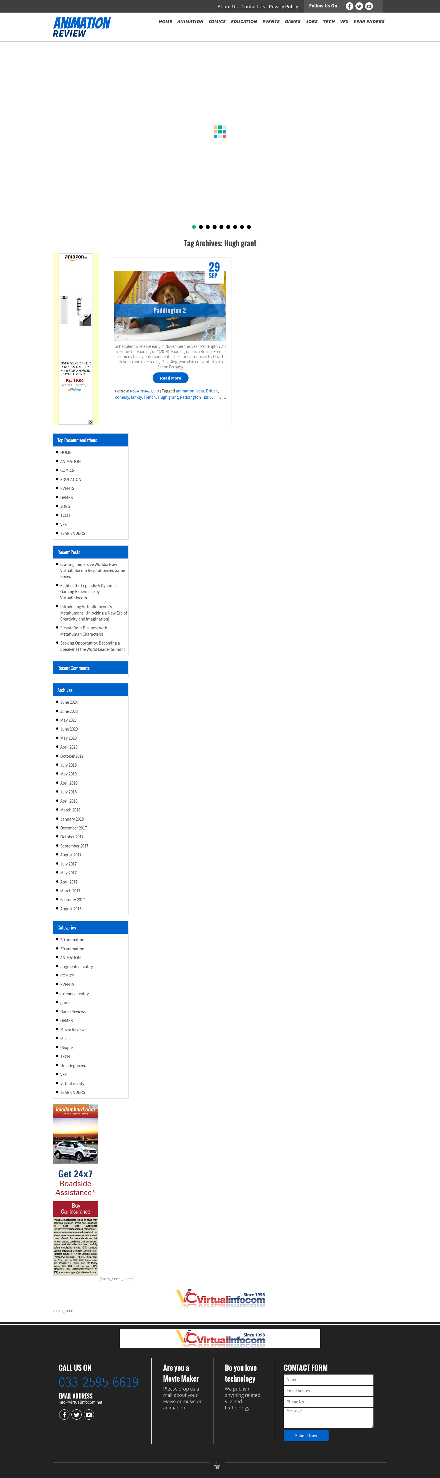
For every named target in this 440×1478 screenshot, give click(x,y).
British (212, 391)
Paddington (190, 397)
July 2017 (68, 864)
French (150, 397)
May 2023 (68, 720)
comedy (122, 397)
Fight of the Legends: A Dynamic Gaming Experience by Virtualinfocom (88, 592)
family (136, 397)
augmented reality (76, 966)
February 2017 (72, 899)
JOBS (65, 506)
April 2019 (68, 783)
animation (185, 391)
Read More (170, 378)
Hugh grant (168, 397)
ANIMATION (70, 461)
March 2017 (70, 890)
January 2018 (72, 819)
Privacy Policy (283, 6)
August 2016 (70, 908)
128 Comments (214, 397)
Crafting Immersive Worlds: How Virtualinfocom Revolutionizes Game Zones (92, 570)
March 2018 (70, 810)
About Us (228, 6)
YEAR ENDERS (72, 533)
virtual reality (72, 1083)
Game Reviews (73, 1011)
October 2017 (71, 836)
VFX (156, 391)
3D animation (72, 949)
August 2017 (70, 854)
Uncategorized (73, 1065)
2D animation (72, 939)
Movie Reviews (141, 391)
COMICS (67, 470)
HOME (65, 452)
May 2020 (68, 738)
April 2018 (68, 801)
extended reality (74, 993)
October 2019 (71, 756)
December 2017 (73, 828)
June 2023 (69, 711)
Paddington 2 (169, 310)
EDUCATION (70, 479)
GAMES (66, 497)
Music (65, 1038)
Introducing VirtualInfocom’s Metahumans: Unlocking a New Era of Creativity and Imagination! (93, 613)
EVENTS (67, 488)
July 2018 (68, 792)
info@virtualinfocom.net (80, 1402)
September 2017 (74, 846)
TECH (65, 515)
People (66, 1047)
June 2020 (69, 729)
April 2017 (68, 882)
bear (200, 391)
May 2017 (68, 872)
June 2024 (69, 702)
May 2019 (68, 774)
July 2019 (68, 765)
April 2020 (68, 747)
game (65, 1002)
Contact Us (253, 6)
